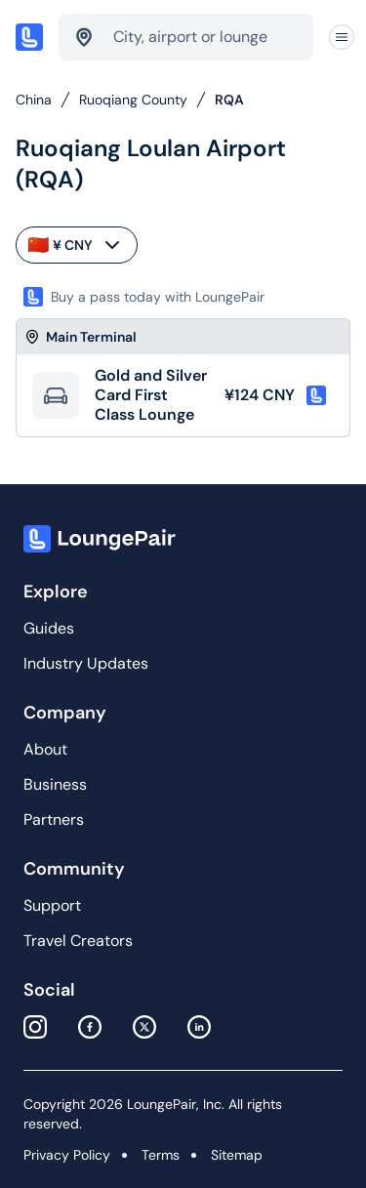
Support (52, 905)
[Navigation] (341, 38)
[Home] (29, 37)
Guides (48, 628)
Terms (161, 1155)
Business (55, 784)
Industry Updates (85, 663)
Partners (53, 819)
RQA (229, 99)
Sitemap (237, 1155)
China (34, 99)
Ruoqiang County (133, 99)
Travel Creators (78, 940)
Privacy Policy (66, 1155)
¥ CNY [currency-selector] (75, 245)
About (45, 749)
